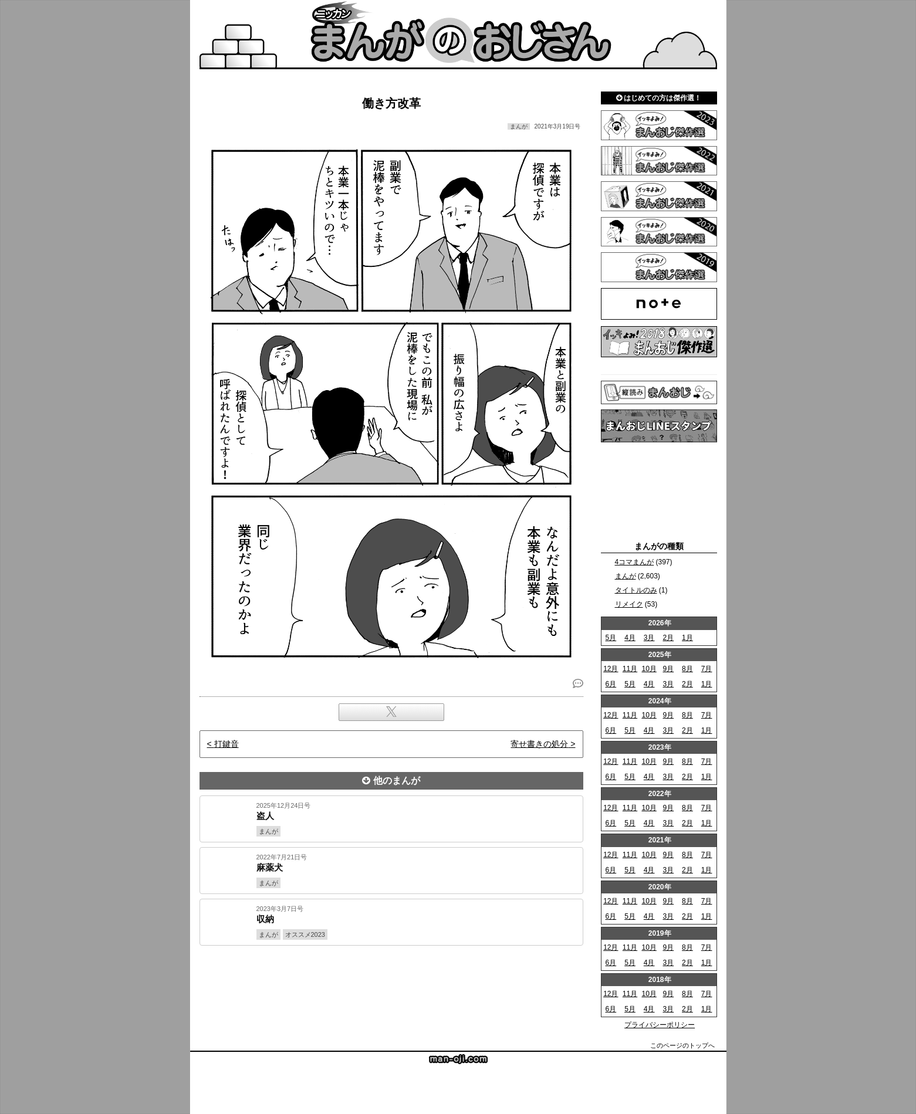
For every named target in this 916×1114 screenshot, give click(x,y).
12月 (610, 669)
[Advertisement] (391, 985)
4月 (630, 638)
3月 (649, 638)
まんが (625, 576)
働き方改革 (391, 103)
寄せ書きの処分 (539, 744)
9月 (668, 669)
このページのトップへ (682, 1045)
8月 (687, 669)
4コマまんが (634, 562)
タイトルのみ (636, 590)
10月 (648, 669)
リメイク (629, 604)
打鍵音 (226, 744)
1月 (687, 638)
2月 (668, 638)
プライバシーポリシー (659, 1025)
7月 (706, 669)
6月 (610, 684)
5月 (610, 638)
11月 (630, 669)
